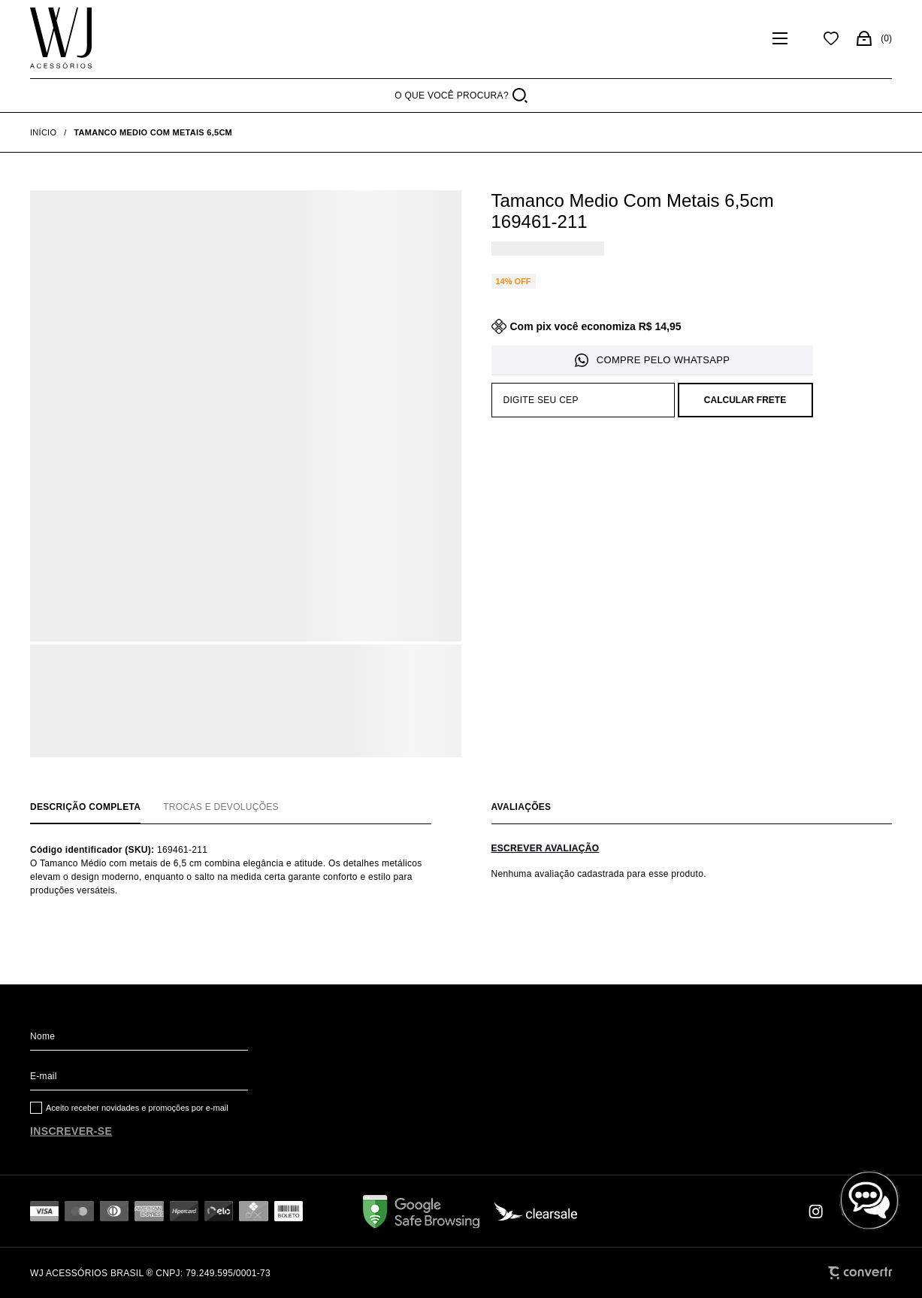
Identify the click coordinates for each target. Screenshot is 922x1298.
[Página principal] (61, 38)
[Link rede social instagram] (817, 1211)
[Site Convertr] (860, 1272)
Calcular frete (745, 400)
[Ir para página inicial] (43, 132)
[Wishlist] (831, 38)
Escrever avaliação (545, 848)
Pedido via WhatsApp (652, 360)
